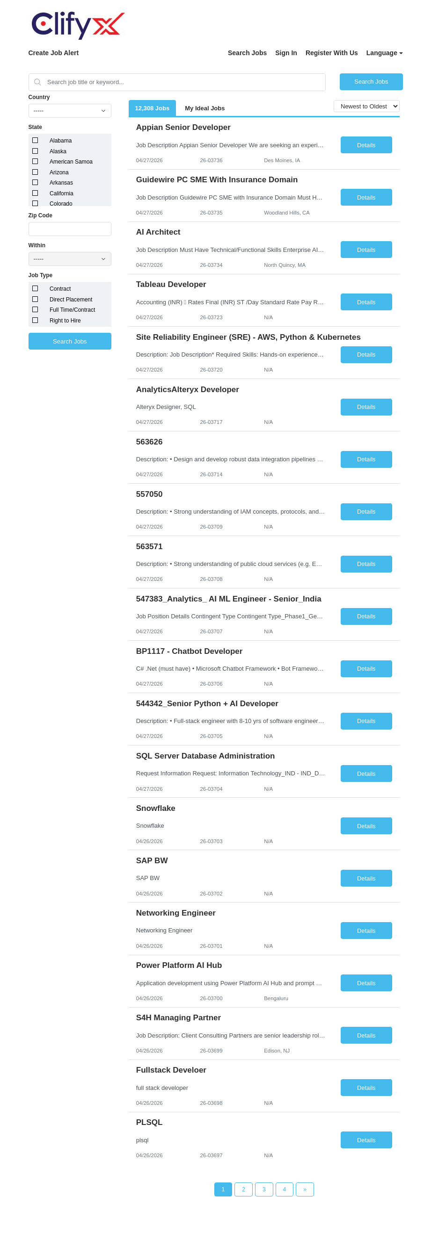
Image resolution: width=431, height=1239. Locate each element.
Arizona (59, 172)
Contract (60, 289)
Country (39, 97)
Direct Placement (71, 299)
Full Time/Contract (72, 310)
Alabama (61, 140)
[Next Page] (305, 1189)
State (35, 127)
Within (37, 245)
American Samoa (71, 161)
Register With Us (332, 53)
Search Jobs (247, 53)
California (61, 193)
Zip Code (40, 215)
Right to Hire (65, 320)
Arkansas (61, 182)
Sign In (286, 53)
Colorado (61, 204)
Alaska (58, 151)
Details (366, 145)
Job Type (41, 275)
